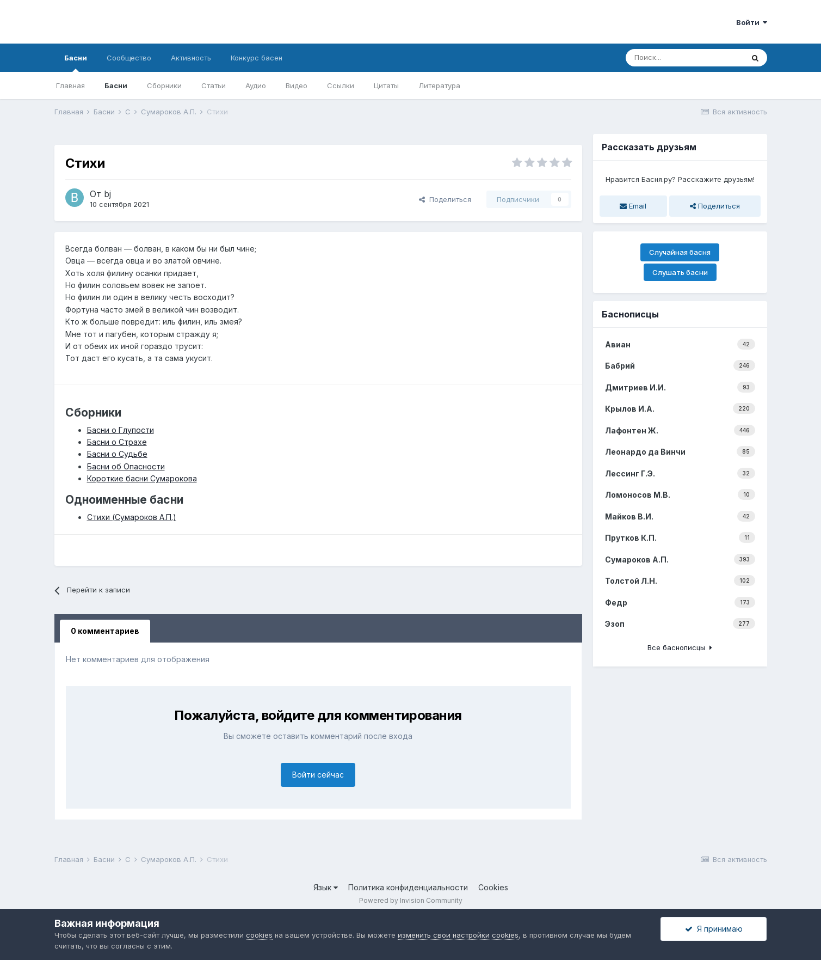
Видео (296, 85)
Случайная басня (680, 252)
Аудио (255, 85)
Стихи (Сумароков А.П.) (131, 517)
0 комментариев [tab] (105, 630)
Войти (751, 22)
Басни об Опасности (126, 466)
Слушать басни (680, 272)
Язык (325, 887)
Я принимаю (714, 928)
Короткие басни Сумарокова (142, 478)
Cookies (493, 887)
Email (633, 205)
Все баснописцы (679, 647)
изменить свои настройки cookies (458, 935)
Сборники (164, 85)
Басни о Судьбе (117, 453)
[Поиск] (684, 57)
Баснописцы (630, 314)
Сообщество (129, 57)
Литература (439, 85)
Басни (75, 62)
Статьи (213, 85)
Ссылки (340, 85)
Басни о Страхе (117, 442)
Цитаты (386, 85)
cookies (259, 935)
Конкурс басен (256, 57)
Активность (191, 57)
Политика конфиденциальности (408, 887)
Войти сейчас (318, 774)
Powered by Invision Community (410, 900)
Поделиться (445, 199)
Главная (70, 85)
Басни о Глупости (120, 430)
